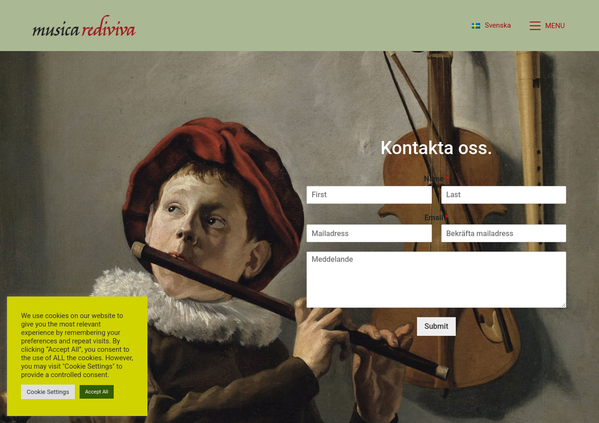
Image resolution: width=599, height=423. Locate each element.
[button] (548, 25)
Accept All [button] (97, 392)
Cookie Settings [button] (48, 391)
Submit (436, 326)
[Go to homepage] (84, 25)
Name (436, 178)
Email (436, 217)
